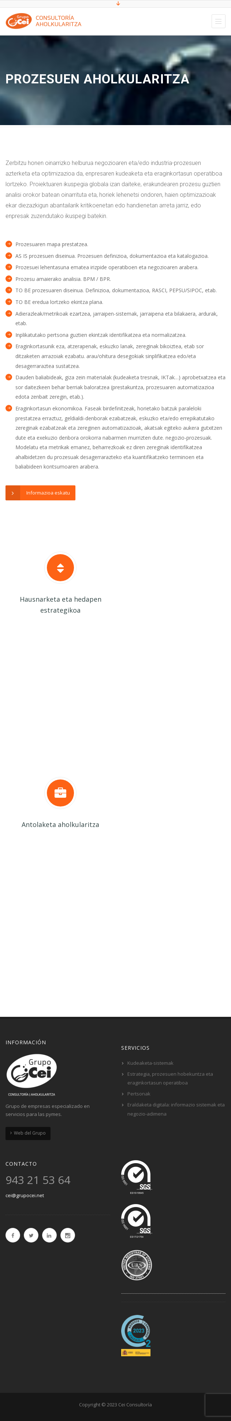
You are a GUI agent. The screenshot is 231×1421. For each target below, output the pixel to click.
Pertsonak (138, 1093)
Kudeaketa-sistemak (150, 1063)
